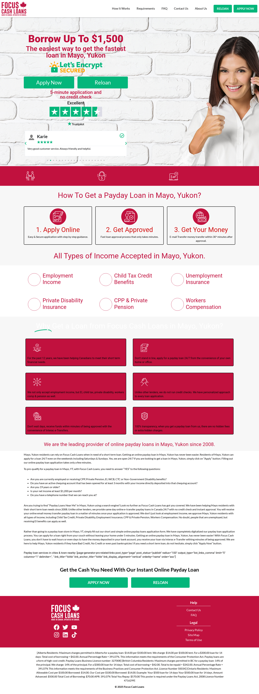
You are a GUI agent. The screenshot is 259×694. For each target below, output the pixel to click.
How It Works (121, 8)
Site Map (193, 636)
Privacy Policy (194, 631)
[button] (25, 143)
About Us (201, 8)
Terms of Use (193, 641)
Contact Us (181, 8)
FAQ (164, 8)
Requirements (146, 8)
